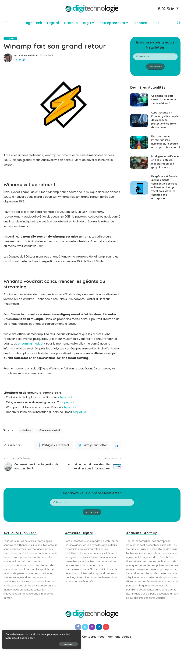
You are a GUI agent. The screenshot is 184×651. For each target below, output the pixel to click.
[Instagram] (168, 8)
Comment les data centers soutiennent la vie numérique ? (165, 99)
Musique (26, 430)
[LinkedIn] (173, 8)
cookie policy (13, 637)
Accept (42, 643)
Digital (10, 38)
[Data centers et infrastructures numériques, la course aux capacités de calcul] (139, 142)
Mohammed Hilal (28, 55)
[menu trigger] (8, 23)
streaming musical (30, 344)
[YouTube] (177, 8)
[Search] (178, 23)
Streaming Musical (50, 430)
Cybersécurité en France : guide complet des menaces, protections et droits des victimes (165, 120)
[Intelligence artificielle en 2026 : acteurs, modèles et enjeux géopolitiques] (139, 162)
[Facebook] (159, 8)
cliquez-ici (65, 397)
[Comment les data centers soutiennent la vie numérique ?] (139, 99)
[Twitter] (163, 8)
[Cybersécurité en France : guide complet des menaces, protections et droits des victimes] (139, 120)
